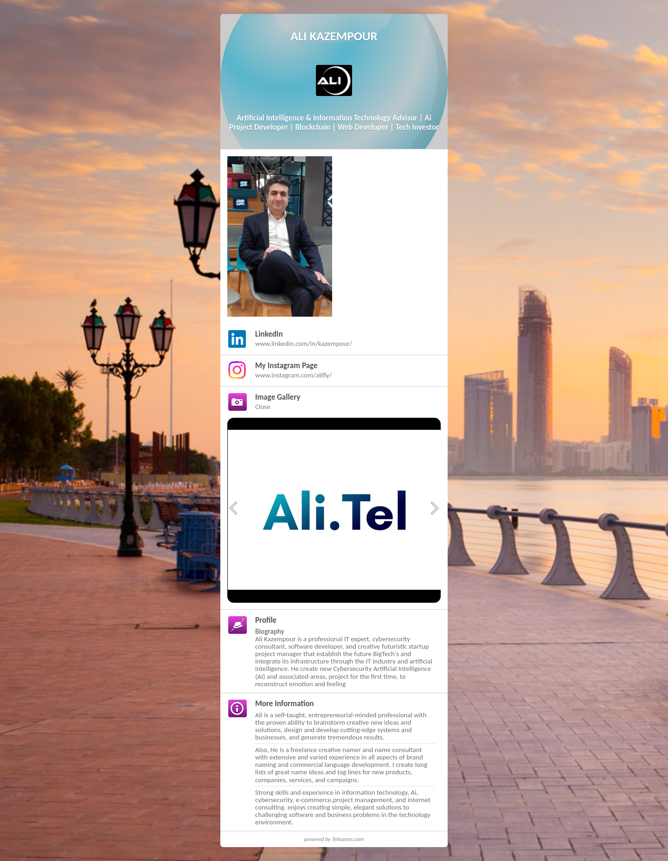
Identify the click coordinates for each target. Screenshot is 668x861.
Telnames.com (348, 839)
